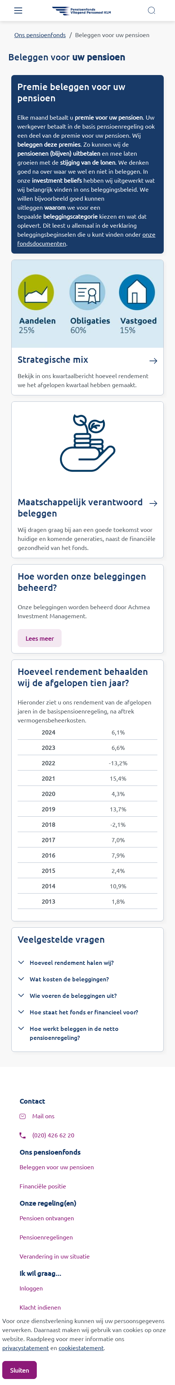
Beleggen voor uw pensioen (57, 1166)
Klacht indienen (40, 1307)
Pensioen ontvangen (47, 1217)
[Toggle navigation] (18, 11)
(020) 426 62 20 (53, 1135)
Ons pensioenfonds (40, 34)
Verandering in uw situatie (55, 1256)
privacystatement (25, 1347)
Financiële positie (43, 1186)
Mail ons (43, 1115)
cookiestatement (81, 1347)
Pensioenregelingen (46, 1237)
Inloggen (31, 1288)
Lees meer (40, 638)
